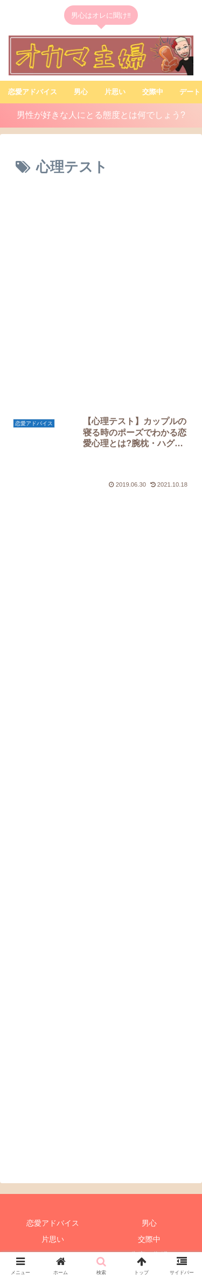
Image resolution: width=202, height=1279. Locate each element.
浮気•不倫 (149, 1244)
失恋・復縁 (149, 1229)
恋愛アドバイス (52, 1197)
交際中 (149, 1213)
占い (52, 1244)
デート (52, 1229)
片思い (52, 1213)
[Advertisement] (101, 298)
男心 (149, 1197)
